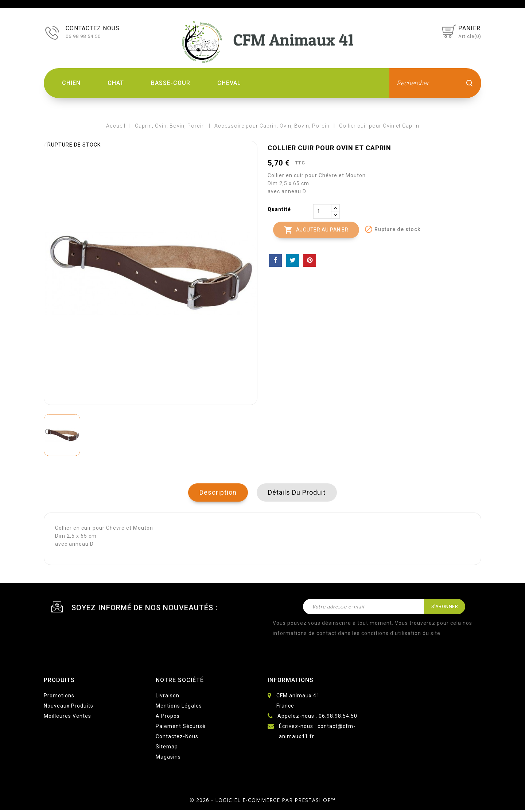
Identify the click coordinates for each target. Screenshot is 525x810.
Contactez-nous (177, 736)
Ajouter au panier (316, 230)
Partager (275, 260)
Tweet (292, 260)
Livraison (167, 695)
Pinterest (309, 260)
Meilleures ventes (67, 716)
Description (218, 492)
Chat (116, 82)
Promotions (59, 695)
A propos (168, 716)
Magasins (168, 757)
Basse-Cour (170, 82)
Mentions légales (179, 706)
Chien (71, 82)
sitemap (167, 746)
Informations (291, 680)
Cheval (229, 82)
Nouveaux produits (68, 706)
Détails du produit (297, 492)
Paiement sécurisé (181, 726)
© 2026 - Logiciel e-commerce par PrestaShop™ (262, 800)
